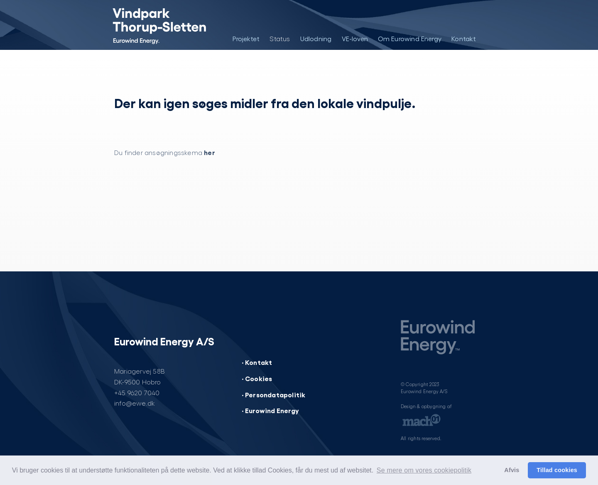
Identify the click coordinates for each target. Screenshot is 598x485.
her (209, 152)
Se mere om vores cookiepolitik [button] (424, 470)
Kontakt (463, 38)
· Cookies (257, 378)
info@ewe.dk (134, 403)
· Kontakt (257, 362)
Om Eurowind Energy (410, 38)
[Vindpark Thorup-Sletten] (152, 25)
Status (280, 38)
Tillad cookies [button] (557, 470)
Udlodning (316, 38)
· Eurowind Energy (270, 410)
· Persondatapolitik (274, 394)
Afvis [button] (511, 470)
